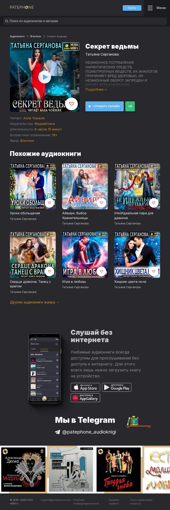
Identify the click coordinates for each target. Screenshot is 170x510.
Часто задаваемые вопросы (141, 501)
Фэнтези (35, 36)
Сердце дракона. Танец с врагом (30, 284)
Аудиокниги (17, 36)
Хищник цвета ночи (130, 282)
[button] (132, 8)
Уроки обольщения (25, 213)
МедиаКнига (45, 124)
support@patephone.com (56, 499)
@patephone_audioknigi (85, 432)
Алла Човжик (34, 118)
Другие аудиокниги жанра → (35, 302)
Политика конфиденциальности (86, 501)
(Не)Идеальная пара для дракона (133, 215)
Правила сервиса (114, 501)
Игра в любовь (74, 282)
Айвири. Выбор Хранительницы (75, 215)
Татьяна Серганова (102, 54)
